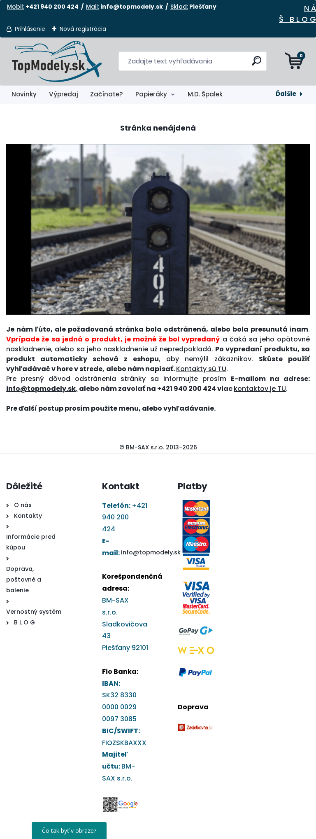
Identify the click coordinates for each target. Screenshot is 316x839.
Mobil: (15, 6)
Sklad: (179, 6)
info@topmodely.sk (151, 552)
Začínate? (106, 94)
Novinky (24, 94)
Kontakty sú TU (201, 369)
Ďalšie (286, 93)
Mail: (92, 6)
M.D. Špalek (205, 94)
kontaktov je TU (260, 388)
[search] (257, 64)
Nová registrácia (83, 29)
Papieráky (151, 94)
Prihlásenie (30, 29)
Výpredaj (63, 94)
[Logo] (56, 61)
